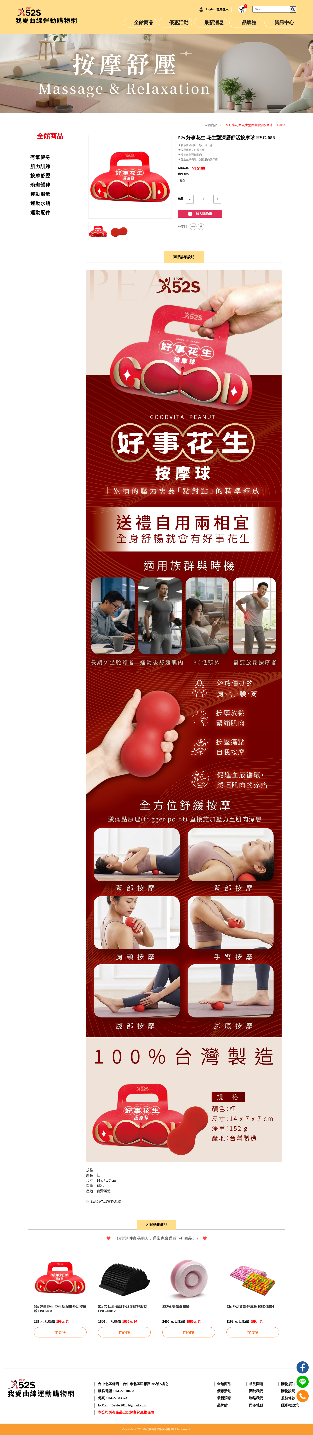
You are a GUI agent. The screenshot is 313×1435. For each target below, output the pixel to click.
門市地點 (256, 1405)
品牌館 (249, 22)
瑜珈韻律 (40, 185)
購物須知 (288, 1384)
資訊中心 (284, 22)
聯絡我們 (256, 1398)
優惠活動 (178, 22)
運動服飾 (40, 194)
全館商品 (143, 22)
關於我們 (256, 1391)
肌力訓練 (40, 166)
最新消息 (214, 22)
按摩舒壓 (40, 175)
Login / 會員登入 (214, 9)
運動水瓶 (40, 203)
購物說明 (288, 1391)
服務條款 (288, 1398)
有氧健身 (40, 157)
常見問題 (256, 1384)
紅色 (182, 180)
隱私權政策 (290, 1405)
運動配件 (40, 212)
